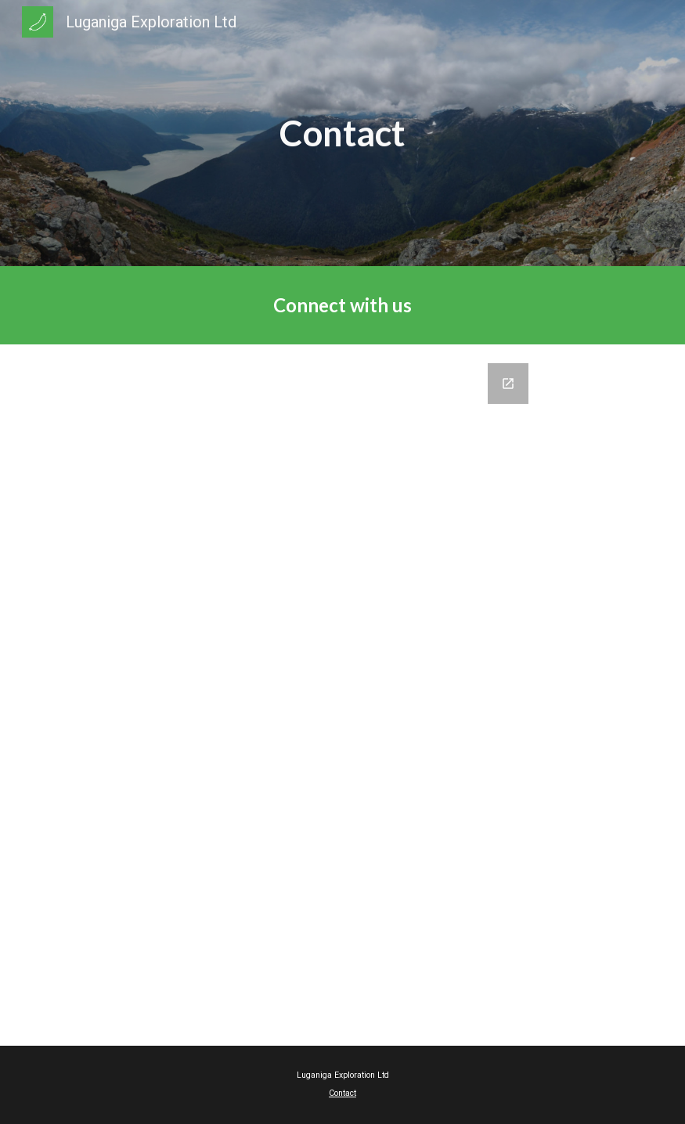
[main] (343, 133)
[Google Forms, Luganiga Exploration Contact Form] (343, 695)
